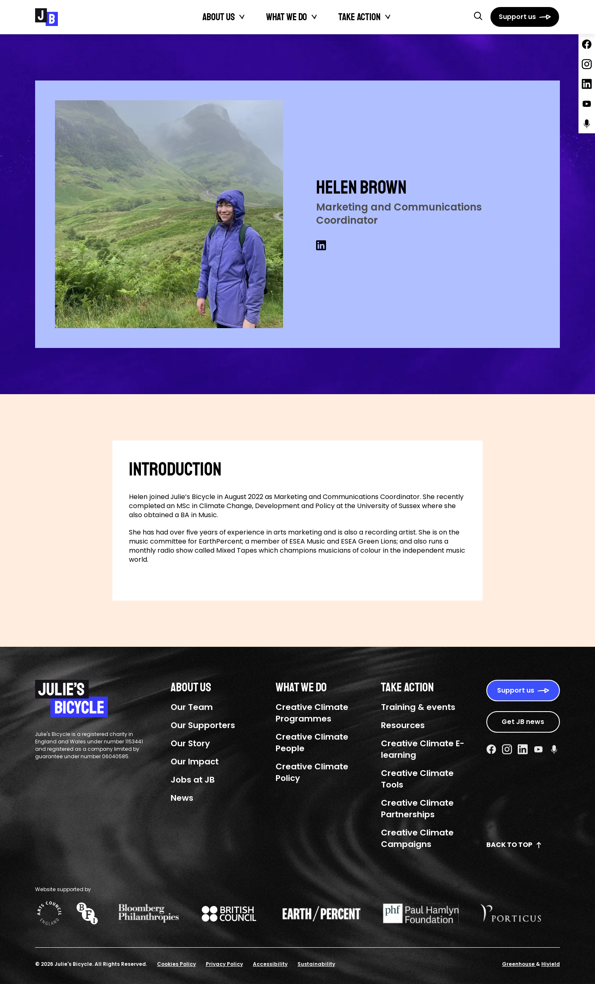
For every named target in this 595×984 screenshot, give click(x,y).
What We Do (286, 17)
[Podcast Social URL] (554, 749)
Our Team (192, 707)
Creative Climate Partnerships (417, 808)
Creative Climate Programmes (312, 712)
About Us (218, 17)
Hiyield (550, 963)
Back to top (514, 844)
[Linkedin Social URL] (321, 245)
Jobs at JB (193, 779)
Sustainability (316, 963)
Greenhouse (519, 963)
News (182, 798)
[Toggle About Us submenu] (242, 17)
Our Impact (195, 761)
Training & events (418, 707)
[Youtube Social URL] (538, 749)
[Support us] (525, 17)
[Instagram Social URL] (507, 749)
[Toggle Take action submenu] (388, 17)
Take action (359, 17)
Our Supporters (203, 725)
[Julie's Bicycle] (46, 17)
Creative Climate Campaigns (417, 838)
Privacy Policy (224, 963)
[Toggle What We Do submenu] (314, 17)
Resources (403, 725)
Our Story (190, 743)
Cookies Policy (176, 963)
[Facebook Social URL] (491, 749)
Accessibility (270, 963)
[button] (478, 16)
